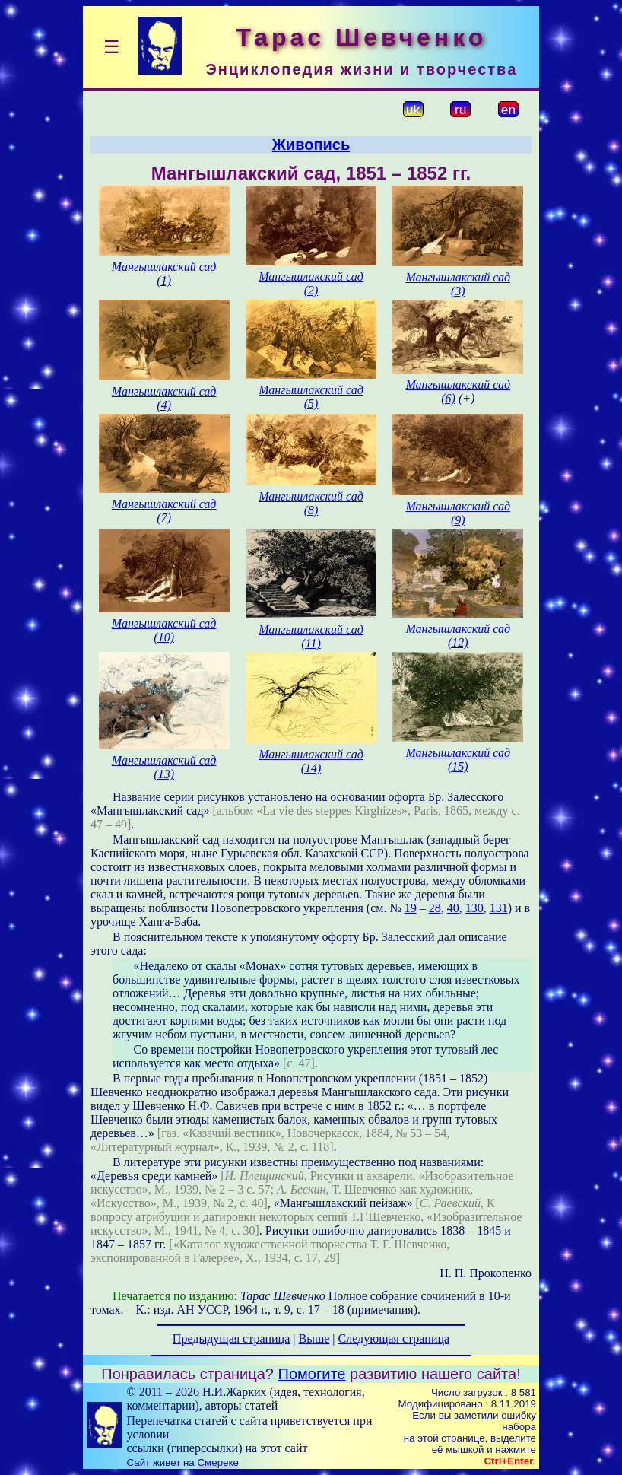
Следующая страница (394, 1338)
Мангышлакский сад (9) (457, 513)
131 (499, 907)
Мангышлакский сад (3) (457, 284)
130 (474, 907)
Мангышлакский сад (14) (311, 761)
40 (453, 907)
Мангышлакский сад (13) (164, 767)
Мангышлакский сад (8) (311, 503)
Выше (313, 1338)
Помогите (312, 1373)
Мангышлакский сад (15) (457, 759)
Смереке (217, 1462)
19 (411, 907)
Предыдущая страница (231, 1338)
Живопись (311, 144)
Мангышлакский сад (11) (311, 636)
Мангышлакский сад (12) (457, 635)
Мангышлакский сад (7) (164, 510)
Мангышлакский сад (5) (311, 396)
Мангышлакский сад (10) (164, 630)
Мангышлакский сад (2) (311, 283)
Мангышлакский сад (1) (164, 273)
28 (435, 907)
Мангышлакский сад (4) (164, 398)
